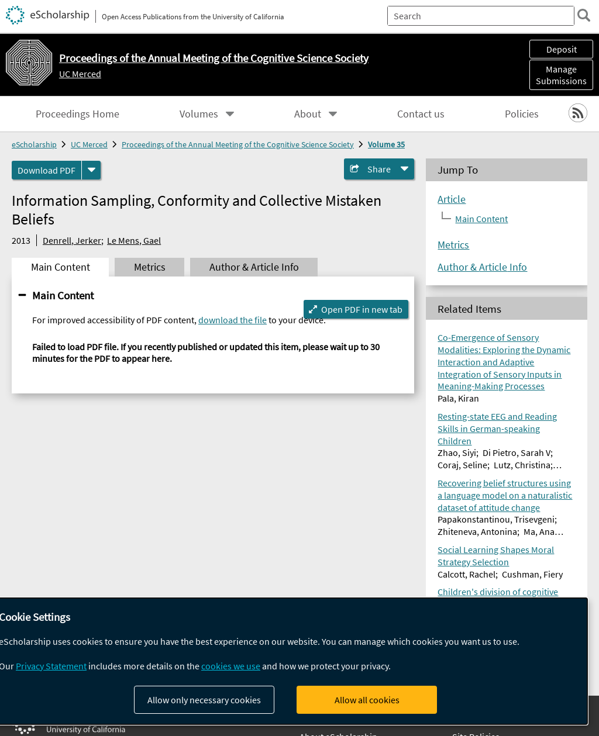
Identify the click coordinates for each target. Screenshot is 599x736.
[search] (583, 15)
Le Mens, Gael (134, 240)
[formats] (91, 170)
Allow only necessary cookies (204, 700)
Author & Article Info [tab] (254, 267)
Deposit (561, 49)
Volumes (199, 114)
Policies (522, 114)
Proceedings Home (77, 114)
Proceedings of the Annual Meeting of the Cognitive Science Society (238, 144)
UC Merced (80, 74)
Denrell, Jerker (72, 240)
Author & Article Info (482, 267)
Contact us (421, 114)
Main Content (63, 295)
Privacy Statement (51, 666)
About (307, 114)
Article (452, 199)
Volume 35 (386, 144)
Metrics (453, 245)
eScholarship (34, 144)
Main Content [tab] (60, 267)
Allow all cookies (367, 700)
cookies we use (230, 666)
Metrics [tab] (150, 267)
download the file (232, 320)
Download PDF (46, 170)
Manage (561, 75)
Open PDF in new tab (361, 309)
